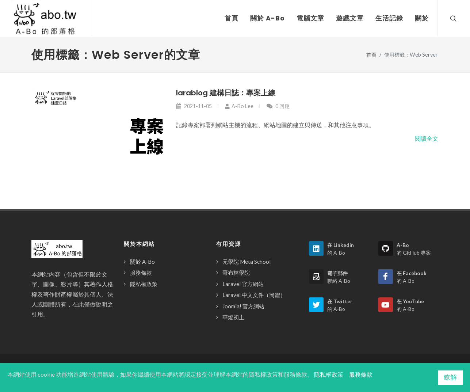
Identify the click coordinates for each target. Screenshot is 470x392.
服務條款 (141, 272)
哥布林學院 (236, 272)
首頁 (371, 55)
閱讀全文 (426, 138)
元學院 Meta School (246, 261)
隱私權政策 (143, 284)
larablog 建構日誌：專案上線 (225, 93)
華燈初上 (233, 317)
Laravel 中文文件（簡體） (254, 295)
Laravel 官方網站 (243, 284)
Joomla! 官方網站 (243, 306)
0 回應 (278, 106)
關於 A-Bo (142, 261)
